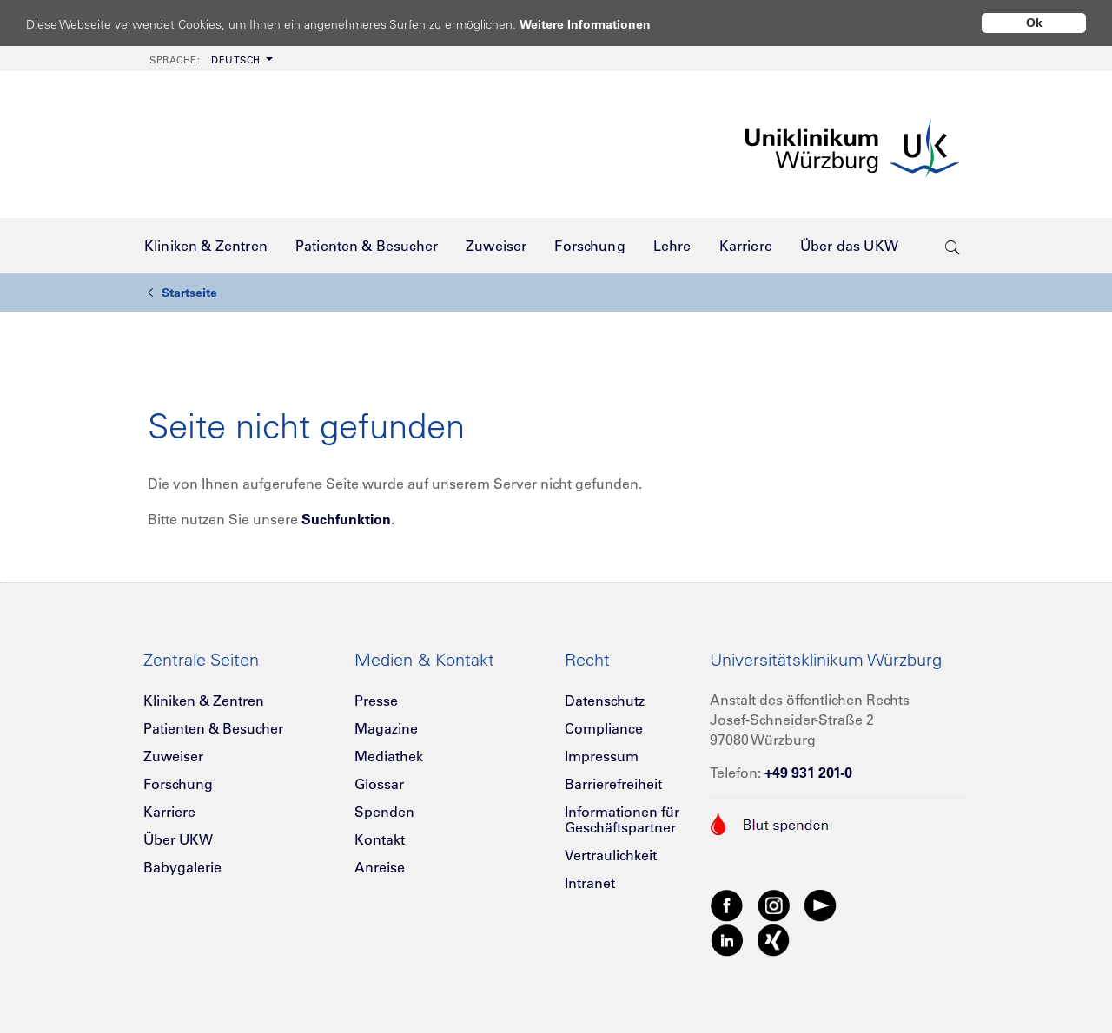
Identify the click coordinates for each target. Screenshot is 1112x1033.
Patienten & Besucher (213, 728)
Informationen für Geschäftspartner (622, 819)
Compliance (604, 728)
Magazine (386, 728)
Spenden (384, 811)
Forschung (178, 784)
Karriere (169, 811)
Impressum (602, 756)
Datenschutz (605, 700)
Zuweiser (173, 756)
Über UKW (178, 839)
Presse (376, 700)
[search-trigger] (952, 245)
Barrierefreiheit (613, 784)
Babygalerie (182, 867)
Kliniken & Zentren (203, 700)
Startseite (182, 292)
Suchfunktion (346, 519)
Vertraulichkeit (611, 855)
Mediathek (388, 756)
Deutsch (205, 60)
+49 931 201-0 (808, 772)
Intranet (590, 883)
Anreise (379, 867)
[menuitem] (209, 58)
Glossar (379, 784)
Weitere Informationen (601, 24)
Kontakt (379, 839)
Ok (1034, 22)
